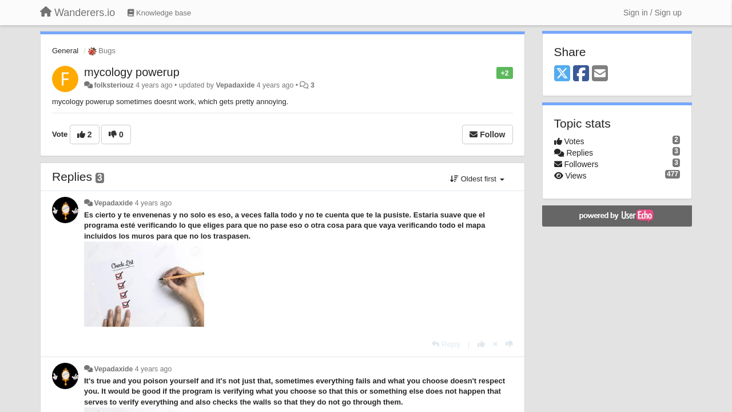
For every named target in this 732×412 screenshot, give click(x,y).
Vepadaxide (235, 85)
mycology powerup (132, 72)
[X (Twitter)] (562, 74)
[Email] (600, 74)
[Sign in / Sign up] (652, 12)
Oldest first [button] (477, 179)
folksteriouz (113, 85)
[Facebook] (581, 74)
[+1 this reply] (481, 344)
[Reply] (446, 344)
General (65, 50)
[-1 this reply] (509, 344)
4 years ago (153, 203)
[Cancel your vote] (495, 344)
